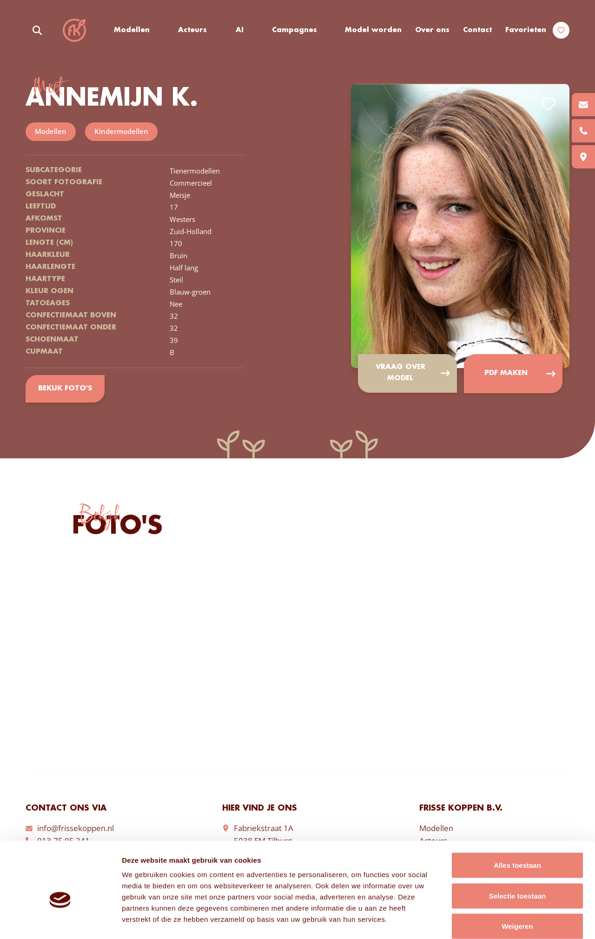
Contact (477, 30)
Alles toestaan (517, 817)
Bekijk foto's (65, 389)
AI (240, 30)
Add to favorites (548, 104)
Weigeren (517, 878)
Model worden (373, 30)
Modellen (132, 30)
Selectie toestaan (517, 848)
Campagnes (294, 30)
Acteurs (192, 30)
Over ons (432, 30)
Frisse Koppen (74, 30)
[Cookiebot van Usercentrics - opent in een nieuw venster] (60, 921)
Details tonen (502, 921)
